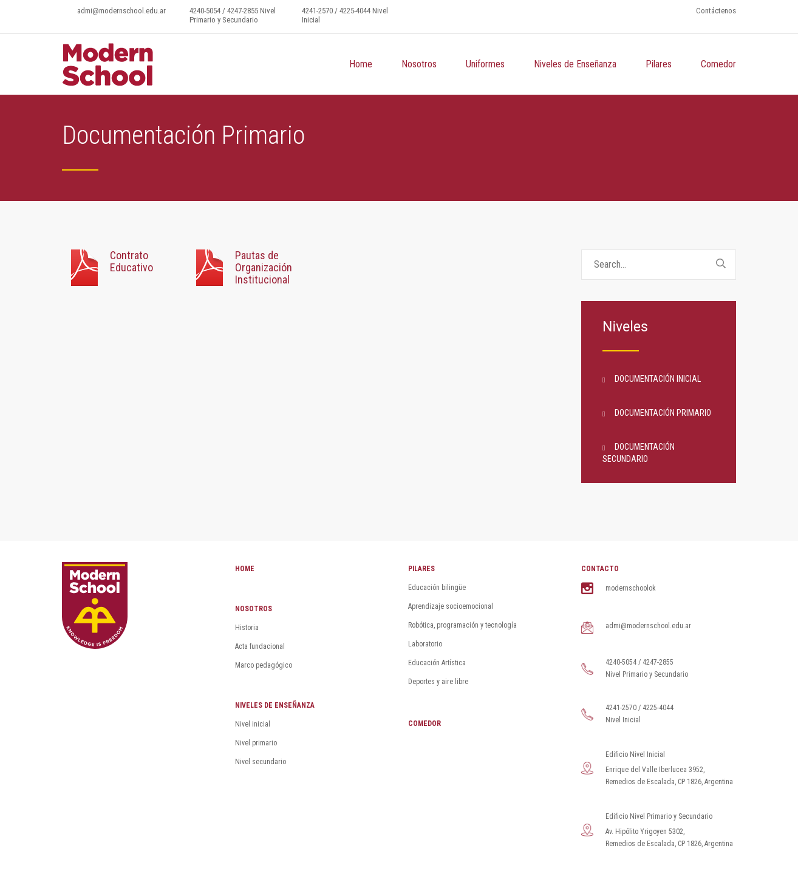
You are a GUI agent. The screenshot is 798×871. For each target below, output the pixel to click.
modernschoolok (630, 588)
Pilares (659, 64)
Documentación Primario (663, 413)
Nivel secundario (260, 761)
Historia (247, 627)
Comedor (718, 64)
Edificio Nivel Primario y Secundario (658, 816)
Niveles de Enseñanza (575, 64)
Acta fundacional (260, 646)
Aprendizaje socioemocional (450, 606)
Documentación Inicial (658, 379)
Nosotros (419, 64)
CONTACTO (600, 568)
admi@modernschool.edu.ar (121, 10)
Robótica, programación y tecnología (462, 625)
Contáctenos (716, 10)
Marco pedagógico (263, 665)
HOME (244, 568)
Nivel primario (256, 743)
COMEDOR (424, 723)
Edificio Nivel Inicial (635, 754)
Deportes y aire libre (438, 681)
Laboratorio (425, 644)
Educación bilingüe (437, 587)
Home (360, 64)
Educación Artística (437, 663)
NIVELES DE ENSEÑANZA (275, 705)
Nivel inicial (252, 724)
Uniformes (485, 64)
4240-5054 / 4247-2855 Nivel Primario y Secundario (232, 15)
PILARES (421, 568)
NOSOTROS (253, 609)
